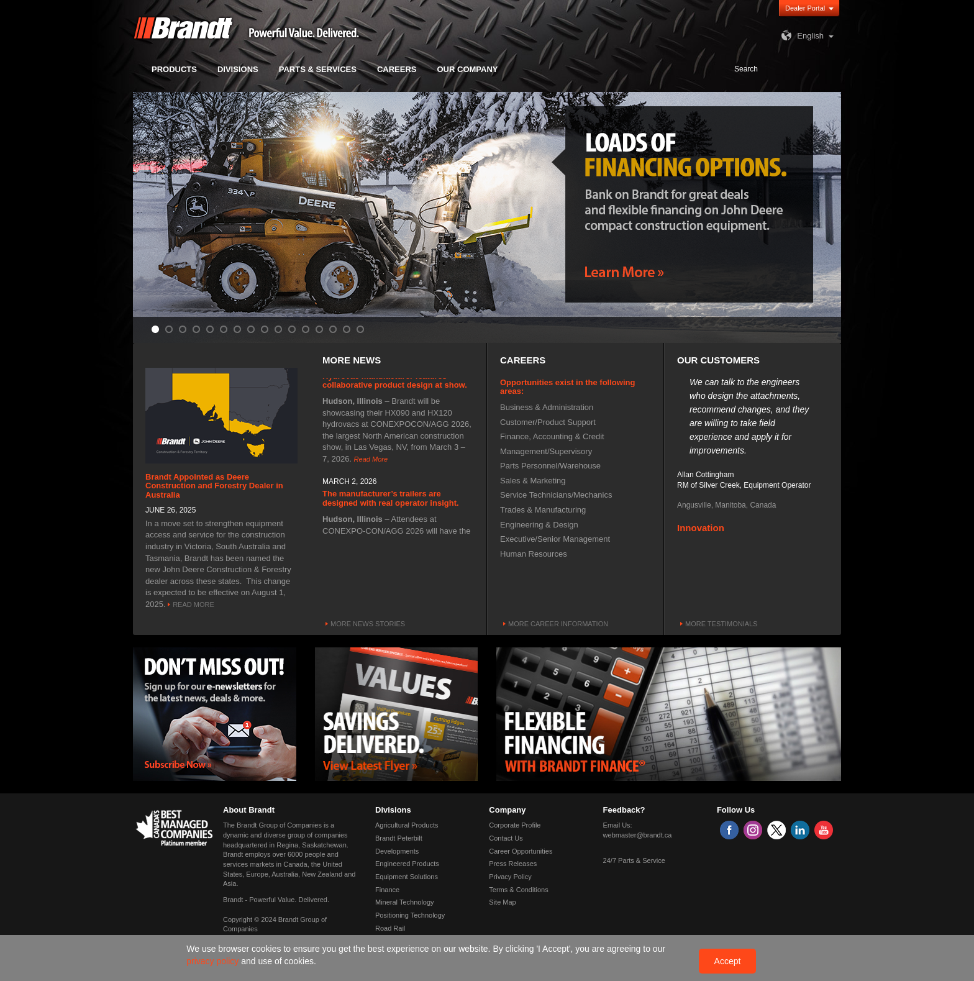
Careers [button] (397, 69)
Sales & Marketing (533, 480)
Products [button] (174, 69)
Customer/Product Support (548, 422)
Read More (193, 604)
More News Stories (367, 623)
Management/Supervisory (546, 451)
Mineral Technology (404, 902)
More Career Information (558, 623)
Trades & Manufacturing (543, 509)
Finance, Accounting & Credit (552, 436)
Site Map (502, 902)
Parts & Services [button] (318, 69)
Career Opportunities (520, 851)
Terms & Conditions (518, 889)
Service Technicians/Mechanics (556, 495)
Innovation (700, 529)
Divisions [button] (237, 69)
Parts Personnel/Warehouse (550, 465)
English (801, 35)
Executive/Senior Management (555, 539)
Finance (387, 889)
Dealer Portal (805, 8)
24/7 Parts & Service (634, 860)
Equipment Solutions (406, 876)
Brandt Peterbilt (398, 838)
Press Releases (513, 863)
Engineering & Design (539, 524)
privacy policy (213, 961)
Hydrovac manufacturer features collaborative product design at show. (394, 382)
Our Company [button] (467, 69)
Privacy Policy (510, 876)
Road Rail (390, 928)
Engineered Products (407, 863)
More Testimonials (721, 623)
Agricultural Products (407, 825)
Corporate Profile (514, 825)
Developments (397, 851)
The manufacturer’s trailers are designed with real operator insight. (390, 500)
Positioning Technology (410, 915)
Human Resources (533, 554)
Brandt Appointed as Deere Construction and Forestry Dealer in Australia (214, 486)
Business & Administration (546, 407)
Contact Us (505, 838)
